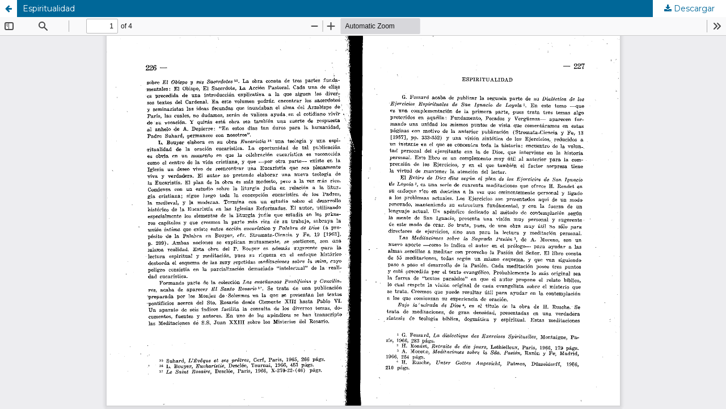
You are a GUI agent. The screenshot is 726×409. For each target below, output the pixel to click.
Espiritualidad (49, 8)
